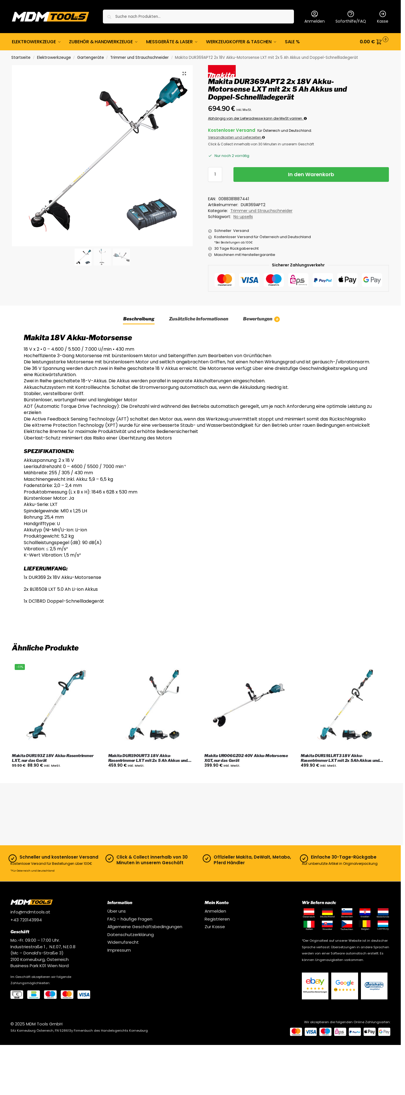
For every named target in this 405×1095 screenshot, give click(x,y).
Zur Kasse (215, 927)
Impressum (119, 950)
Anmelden (314, 17)
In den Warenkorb (311, 174)
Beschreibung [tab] (138, 319)
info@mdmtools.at (30, 912)
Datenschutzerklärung (130, 934)
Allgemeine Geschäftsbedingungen (144, 927)
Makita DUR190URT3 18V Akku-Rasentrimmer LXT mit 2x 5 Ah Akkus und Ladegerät (148, 758)
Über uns (116, 911)
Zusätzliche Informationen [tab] (198, 319)
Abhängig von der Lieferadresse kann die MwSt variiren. (257, 118)
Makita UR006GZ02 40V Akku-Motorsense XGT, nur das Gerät (246, 758)
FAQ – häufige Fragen (129, 919)
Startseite (21, 57)
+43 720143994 (26, 920)
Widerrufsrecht (123, 942)
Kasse (382, 17)
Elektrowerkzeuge (54, 57)
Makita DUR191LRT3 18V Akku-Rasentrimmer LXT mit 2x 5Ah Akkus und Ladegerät (340, 758)
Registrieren (217, 919)
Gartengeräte (90, 57)
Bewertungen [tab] (261, 319)
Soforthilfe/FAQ (350, 17)
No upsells (243, 216)
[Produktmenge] (215, 174)
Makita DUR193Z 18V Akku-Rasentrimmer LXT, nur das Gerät (53, 758)
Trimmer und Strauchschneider (139, 57)
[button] (374, 41)
